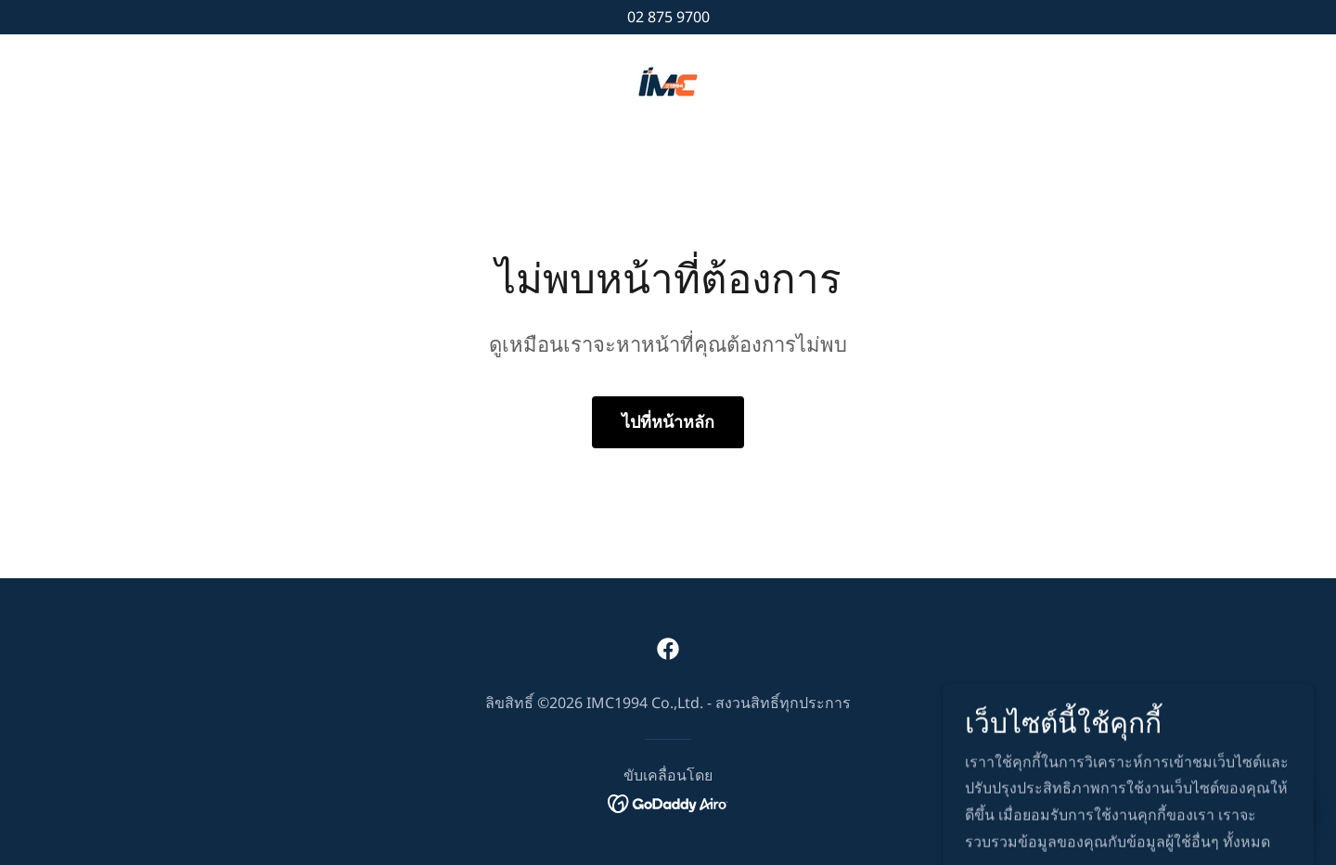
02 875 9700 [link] (668, 16)
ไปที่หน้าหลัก (668, 421)
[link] (668, 80)
